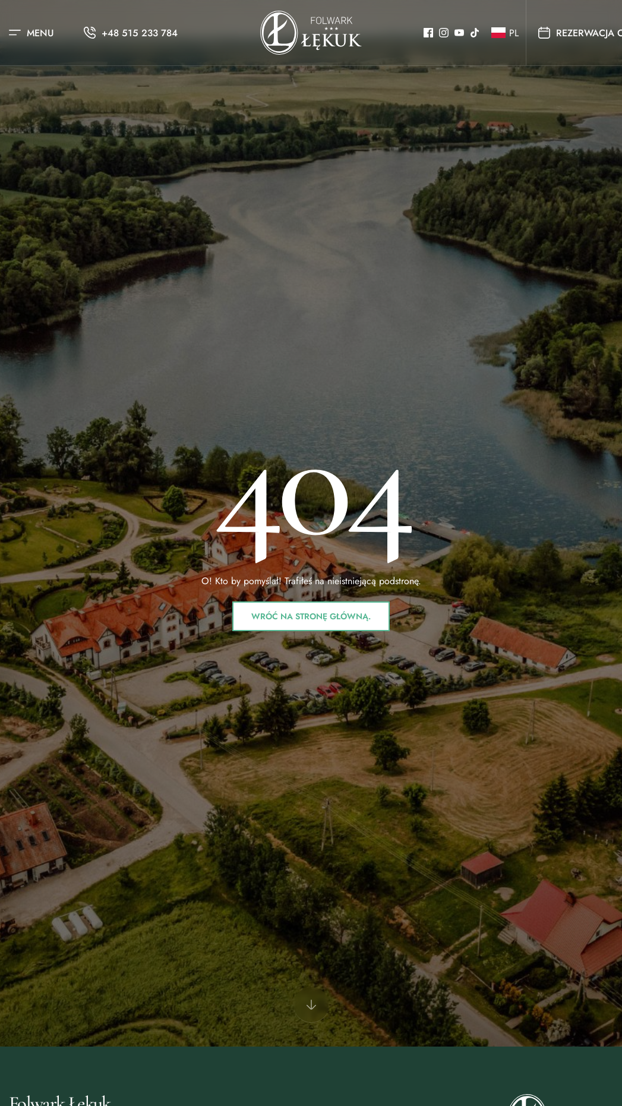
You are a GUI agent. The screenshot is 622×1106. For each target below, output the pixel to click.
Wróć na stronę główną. (311, 616)
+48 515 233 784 (140, 33)
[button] (502, 33)
